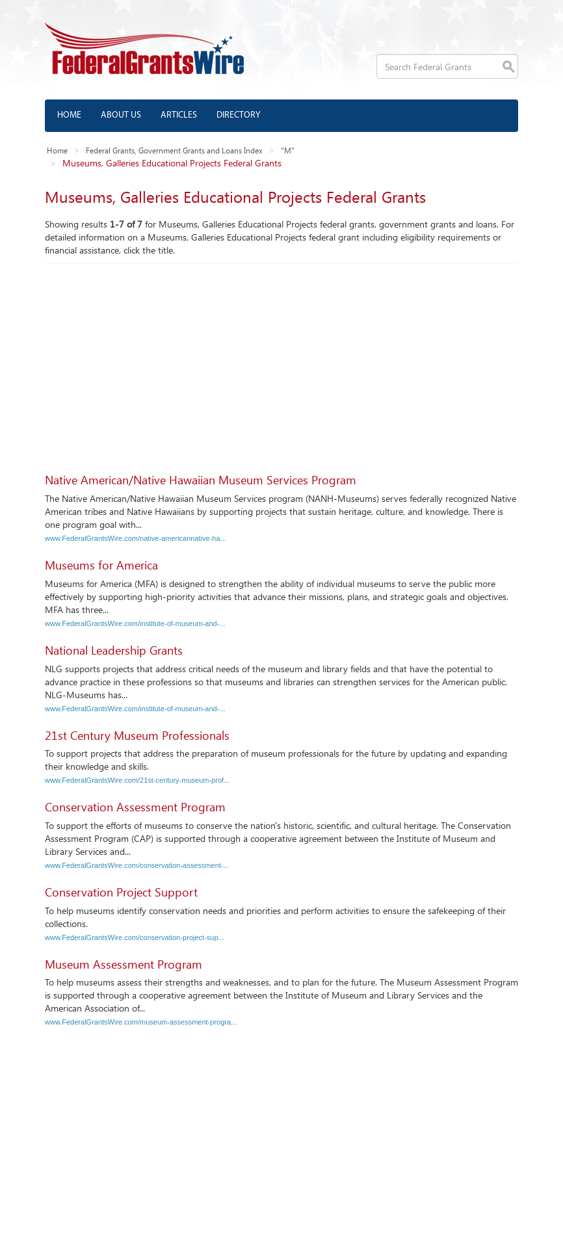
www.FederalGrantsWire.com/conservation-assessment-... (137, 865)
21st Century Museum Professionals (137, 735)
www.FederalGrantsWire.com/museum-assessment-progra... (141, 1022)
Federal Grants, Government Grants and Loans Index (174, 150)
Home (69, 115)
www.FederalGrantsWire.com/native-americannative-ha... (135, 538)
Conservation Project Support (121, 892)
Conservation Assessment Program (135, 807)
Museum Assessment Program (123, 964)
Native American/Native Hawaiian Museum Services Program (200, 480)
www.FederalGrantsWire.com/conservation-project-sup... (134, 937)
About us (121, 115)
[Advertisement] (281, 361)
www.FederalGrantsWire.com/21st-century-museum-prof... (137, 780)
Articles (179, 115)
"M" (288, 150)
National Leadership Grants (114, 650)
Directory (238, 115)
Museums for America (101, 565)
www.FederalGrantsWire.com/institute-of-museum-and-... (135, 623)
